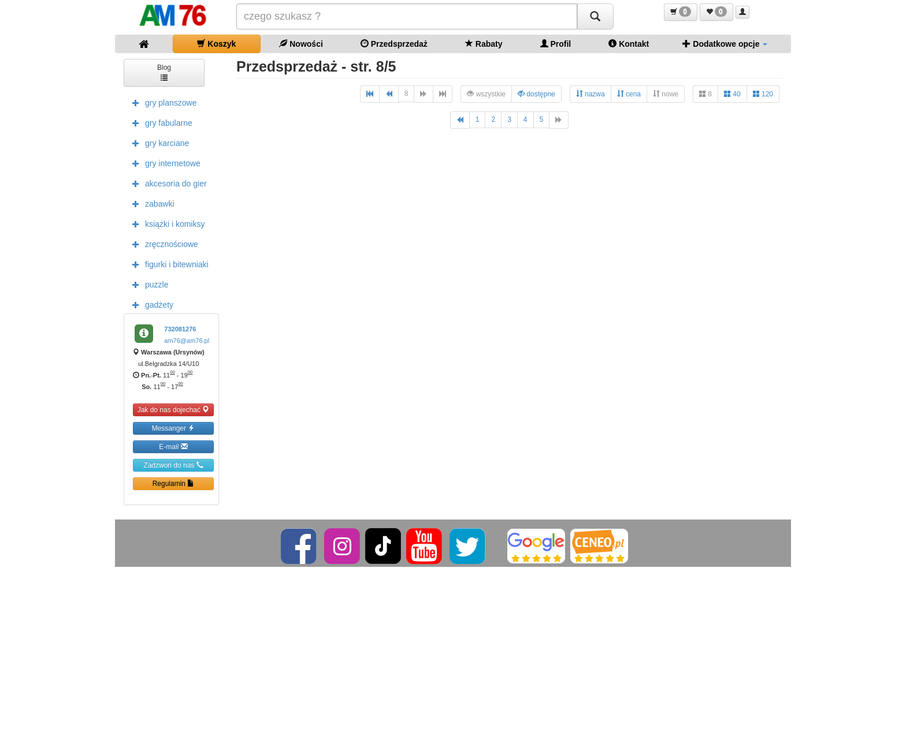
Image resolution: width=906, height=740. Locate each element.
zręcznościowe (162, 243)
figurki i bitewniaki (168, 263)
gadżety (150, 304)
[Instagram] (343, 545)
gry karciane (158, 142)
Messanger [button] (173, 428)
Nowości (300, 43)
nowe (665, 93)
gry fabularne (159, 122)
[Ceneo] (599, 545)
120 (763, 93)
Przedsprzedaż (394, 43)
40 (732, 93)
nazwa (590, 93)
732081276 (180, 329)
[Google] (536, 545)
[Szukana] (406, 16)
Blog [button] (164, 71)
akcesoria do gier (167, 183)
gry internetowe (163, 162)
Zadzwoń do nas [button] (173, 465)
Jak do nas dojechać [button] (174, 409)
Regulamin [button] (174, 483)
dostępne (536, 93)
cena (629, 93)
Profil (555, 43)
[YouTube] (425, 545)
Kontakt (628, 43)
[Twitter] (468, 545)
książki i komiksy (166, 223)
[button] (680, 12)
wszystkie (486, 93)
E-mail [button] (173, 446)
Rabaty (484, 43)
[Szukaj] (595, 16)
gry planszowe (162, 102)
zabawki (150, 203)
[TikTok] (383, 545)
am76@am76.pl (186, 340)
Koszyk (216, 43)
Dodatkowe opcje (724, 43)
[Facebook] (299, 545)
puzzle (147, 284)
